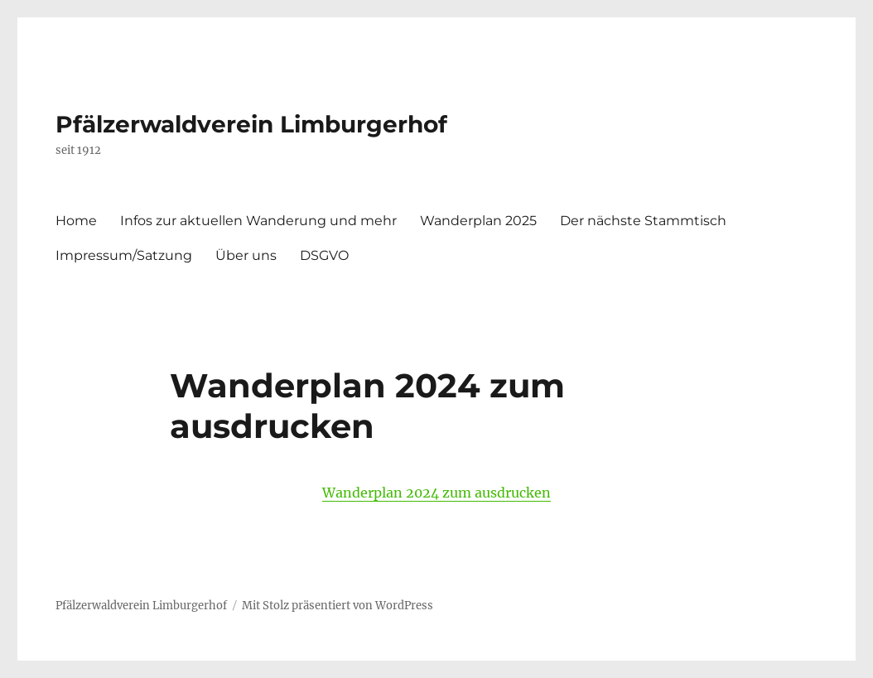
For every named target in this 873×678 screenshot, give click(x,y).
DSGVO (324, 255)
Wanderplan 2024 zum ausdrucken (436, 492)
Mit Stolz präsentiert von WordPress (337, 606)
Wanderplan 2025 (478, 220)
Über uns (246, 255)
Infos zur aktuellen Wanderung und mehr (258, 220)
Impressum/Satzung (123, 255)
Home (76, 220)
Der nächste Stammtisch (643, 220)
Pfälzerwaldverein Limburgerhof (251, 124)
